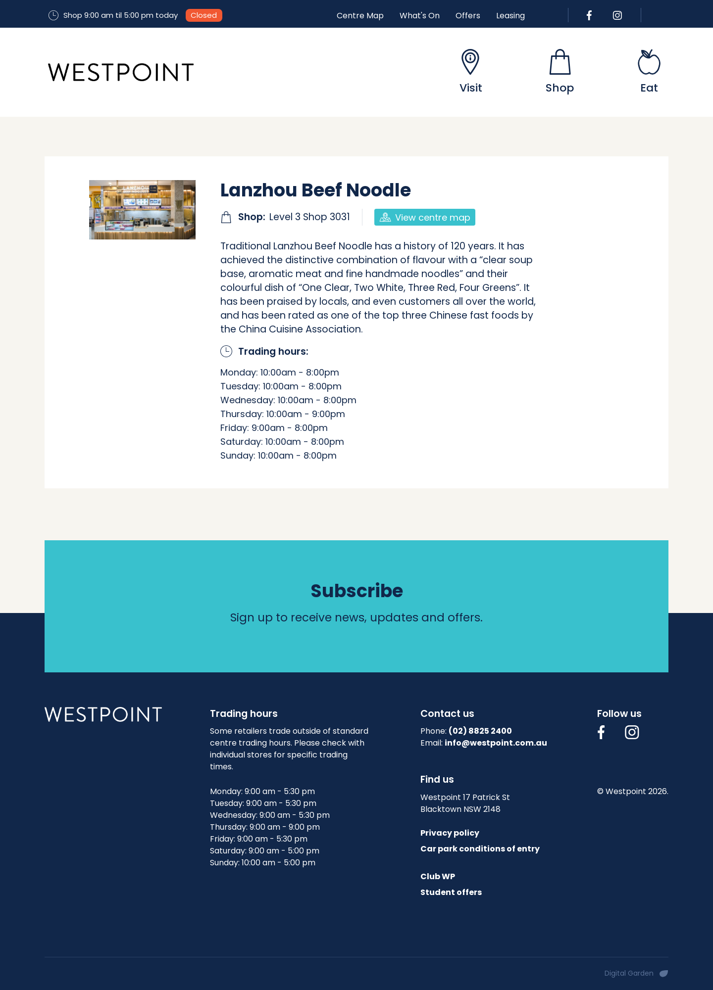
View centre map (424, 217)
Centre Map (360, 15)
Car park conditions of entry (480, 848)
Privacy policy (449, 833)
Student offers (451, 892)
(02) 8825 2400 (480, 731)
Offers (468, 15)
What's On (420, 15)
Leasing (510, 15)
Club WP (437, 876)
